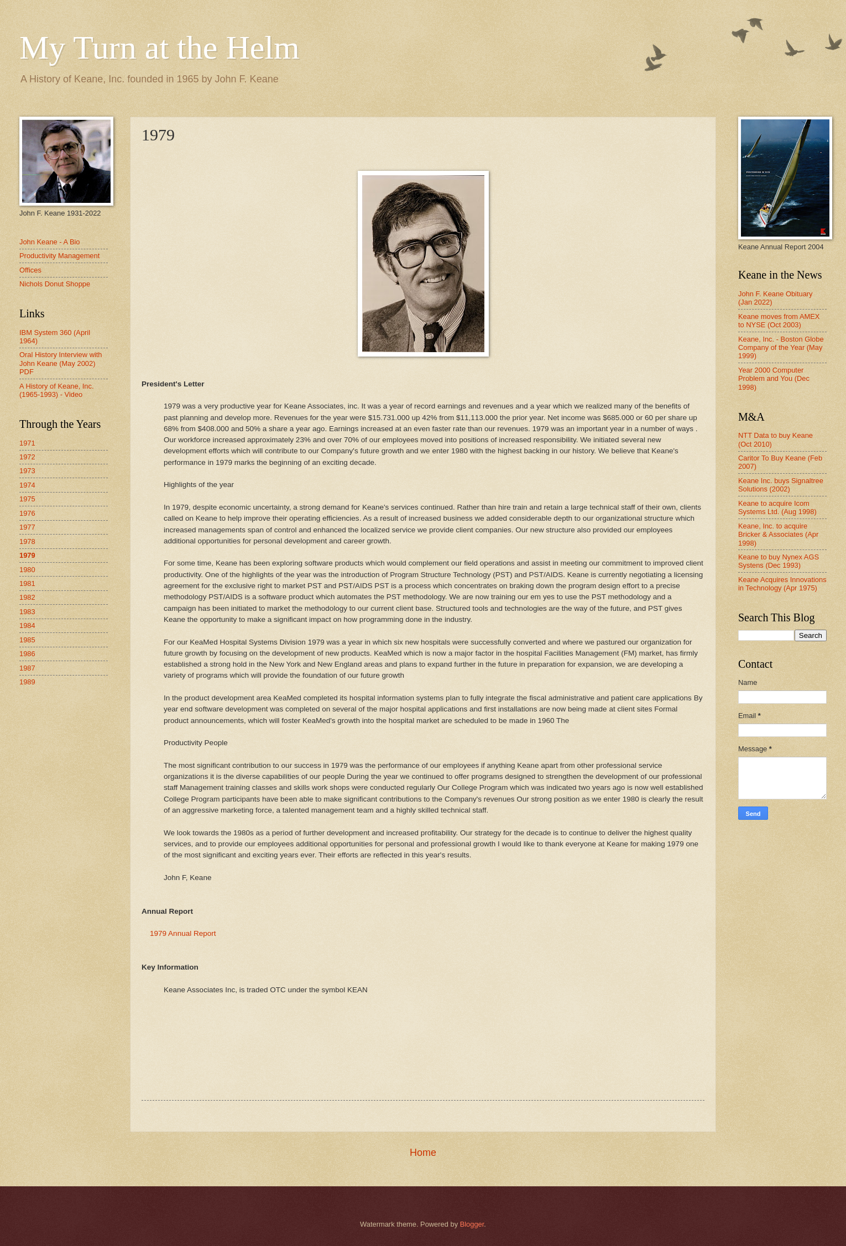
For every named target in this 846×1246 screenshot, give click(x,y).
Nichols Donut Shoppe (54, 284)
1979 (27, 555)
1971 (27, 443)
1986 (27, 654)
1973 (27, 471)
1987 (27, 668)
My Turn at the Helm (159, 47)
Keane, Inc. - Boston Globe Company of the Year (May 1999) (781, 347)
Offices (30, 270)
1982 (27, 597)
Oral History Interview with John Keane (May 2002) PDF (60, 363)
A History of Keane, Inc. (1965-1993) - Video (56, 390)
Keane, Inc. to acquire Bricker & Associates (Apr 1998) (778, 534)
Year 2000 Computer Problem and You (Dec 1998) (774, 378)
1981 (27, 583)
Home (423, 1152)
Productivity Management (59, 256)
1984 (27, 625)
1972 (27, 457)
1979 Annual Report (183, 933)
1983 (27, 612)
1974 (27, 485)
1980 (27, 570)
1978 (27, 541)
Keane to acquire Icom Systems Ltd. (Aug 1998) (777, 507)
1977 (27, 527)
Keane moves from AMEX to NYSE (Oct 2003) (778, 320)
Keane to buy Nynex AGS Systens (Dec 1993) (778, 561)
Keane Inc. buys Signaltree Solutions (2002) (780, 485)
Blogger (472, 1224)
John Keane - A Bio (49, 242)
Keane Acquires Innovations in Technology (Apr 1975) (782, 583)
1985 (27, 640)
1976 (27, 513)
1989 (27, 682)
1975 (27, 499)
